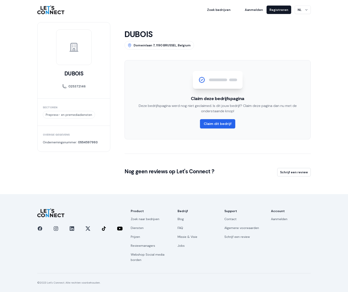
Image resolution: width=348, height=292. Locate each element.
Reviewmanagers (143, 246)
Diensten (137, 228)
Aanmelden (254, 10)
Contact (230, 219)
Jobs (181, 246)
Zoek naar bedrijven (145, 219)
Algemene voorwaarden (241, 228)
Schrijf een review (294, 172)
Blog (181, 219)
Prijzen (135, 237)
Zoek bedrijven (219, 10)
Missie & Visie (187, 237)
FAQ (180, 228)
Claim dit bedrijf (217, 123)
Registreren (278, 10)
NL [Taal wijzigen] (300, 10)
